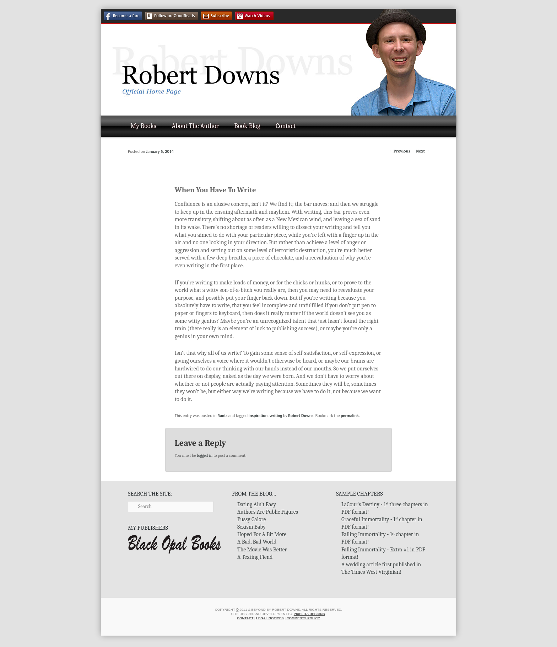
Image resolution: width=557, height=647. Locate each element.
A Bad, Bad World (256, 542)
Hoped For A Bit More (261, 534)
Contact (286, 126)
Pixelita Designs (309, 614)
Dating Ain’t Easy (256, 504)
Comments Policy (303, 618)
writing (276, 415)
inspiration (258, 415)
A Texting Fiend (254, 557)
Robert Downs (300, 415)
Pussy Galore (251, 519)
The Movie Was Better (262, 549)
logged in (204, 455)
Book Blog (247, 126)
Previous (399, 151)
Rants (222, 415)
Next (422, 151)
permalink (350, 415)
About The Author (195, 126)
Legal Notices (270, 618)
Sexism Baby (251, 527)
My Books (143, 126)
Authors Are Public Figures (267, 512)
